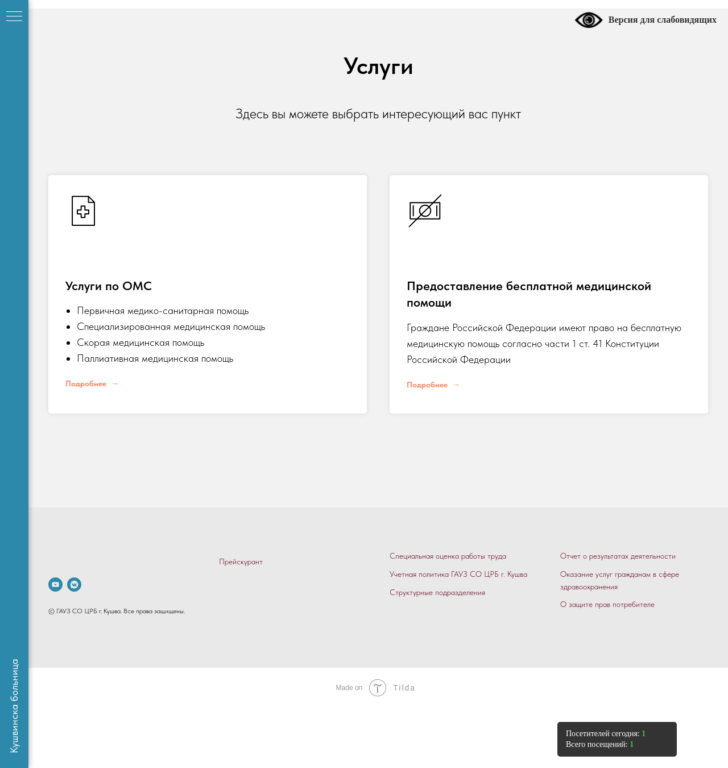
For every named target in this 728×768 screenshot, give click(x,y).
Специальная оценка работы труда (448, 555)
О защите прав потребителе (607, 604)
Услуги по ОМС (108, 285)
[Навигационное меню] (14, 17)
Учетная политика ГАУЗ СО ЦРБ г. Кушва (458, 574)
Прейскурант (241, 561)
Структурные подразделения (437, 592)
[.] (55, 584)
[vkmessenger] (74, 584)
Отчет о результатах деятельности (618, 555)
